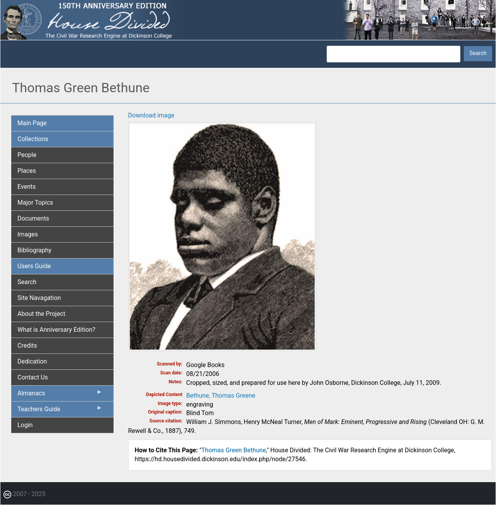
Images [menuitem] (27, 234)
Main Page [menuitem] (32, 123)
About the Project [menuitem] (41, 313)
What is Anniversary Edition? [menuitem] (56, 329)
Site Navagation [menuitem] (39, 298)
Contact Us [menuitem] (32, 377)
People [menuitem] (26, 155)
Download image (151, 115)
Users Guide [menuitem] (34, 266)
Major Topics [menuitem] (35, 202)
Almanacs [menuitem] (60, 395)
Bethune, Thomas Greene (220, 395)
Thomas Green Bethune (234, 450)
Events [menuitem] (26, 186)
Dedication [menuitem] (32, 361)
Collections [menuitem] (32, 139)
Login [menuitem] (25, 425)
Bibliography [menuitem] (34, 250)
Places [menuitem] (26, 170)
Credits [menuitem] (27, 345)
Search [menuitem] (26, 282)
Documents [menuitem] (33, 218)
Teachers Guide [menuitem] (60, 411)
